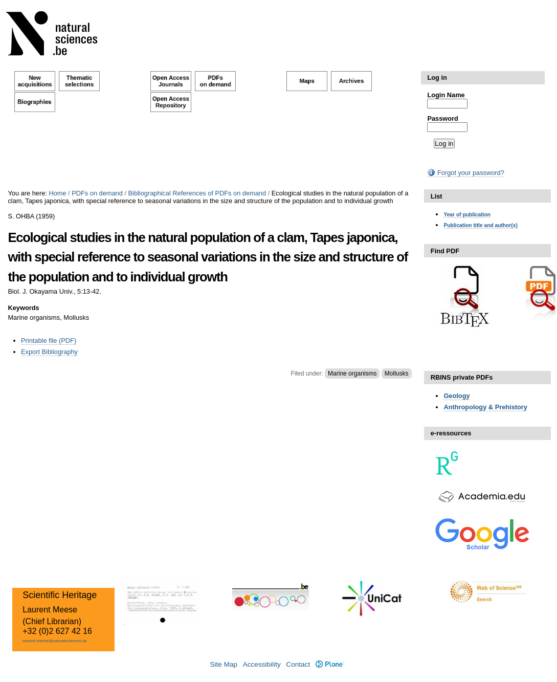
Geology (456, 396)
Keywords (23, 308)
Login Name (445, 95)
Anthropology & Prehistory (485, 407)
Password (442, 118)
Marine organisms (352, 373)
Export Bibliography (49, 352)
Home (57, 193)
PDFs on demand (97, 193)
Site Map (223, 664)
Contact (298, 664)
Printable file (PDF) (48, 340)
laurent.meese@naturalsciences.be (55, 641)
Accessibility (262, 664)
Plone (330, 664)
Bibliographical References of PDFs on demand (197, 193)
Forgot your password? (465, 173)
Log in (437, 77)
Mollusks (397, 373)
